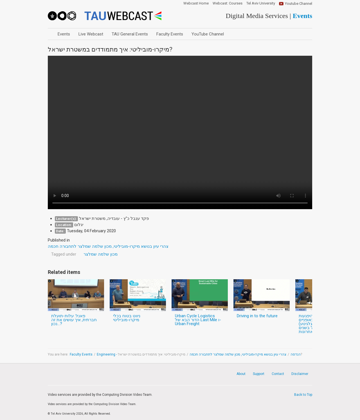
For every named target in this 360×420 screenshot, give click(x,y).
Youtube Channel (298, 3)
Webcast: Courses (227, 3)
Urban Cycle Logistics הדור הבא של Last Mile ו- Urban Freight (198, 319)
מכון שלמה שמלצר (101, 254)
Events (64, 34)
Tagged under (63, 254)
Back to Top (303, 395)
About (241, 374)
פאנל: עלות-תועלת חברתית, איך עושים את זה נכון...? (74, 319)
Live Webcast (90, 34)
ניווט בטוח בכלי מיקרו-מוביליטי (126, 317)
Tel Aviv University (260, 3)
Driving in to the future (257, 315)
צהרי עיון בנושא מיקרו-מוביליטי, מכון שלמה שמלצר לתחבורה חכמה (238, 354)
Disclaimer (299, 374)
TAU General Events (130, 34)
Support (258, 374)
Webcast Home (196, 3)
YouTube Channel (208, 34)
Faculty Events (169, 34)
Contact (278, 374)
